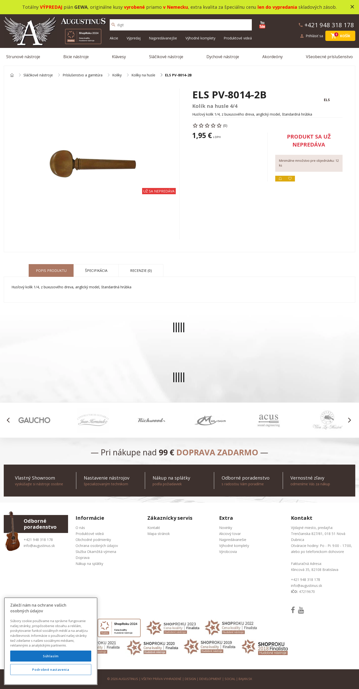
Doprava (83, 557)
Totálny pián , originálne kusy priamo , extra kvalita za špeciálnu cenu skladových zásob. (179, 7)
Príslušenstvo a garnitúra (82, 75)
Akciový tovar (230, 533)
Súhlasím (51, 656)
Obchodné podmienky (93, 539)
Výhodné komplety (200, 38)
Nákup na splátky (89, 563)
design (190, 679)
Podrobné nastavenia (50, 669)
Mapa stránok (158, 533)
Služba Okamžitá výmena (96, 551)
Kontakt (153, 527)
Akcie (114, 38)
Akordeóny (272, 56)
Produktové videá (238, 38)
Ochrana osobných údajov (97, 545)
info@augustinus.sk (39, 545)
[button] (9, 420)
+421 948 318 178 (38, 539)
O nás (80, 527)
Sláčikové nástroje (166, 56)
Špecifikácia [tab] (96, 270)
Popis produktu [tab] (51, 270)
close (352, 7)
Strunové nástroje (23, 56)
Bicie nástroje (76, 56)
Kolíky (117, 75)
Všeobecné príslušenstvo (329, 56)
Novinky (225, 527)
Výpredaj (134, 38)
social (230, 679)
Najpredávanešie (232, 539)
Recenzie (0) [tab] (141, 270)
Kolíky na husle (143, 75)
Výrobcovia (228, 551)
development (210, 679)
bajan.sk (245, 679)
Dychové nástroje (222, 56)
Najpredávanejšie (163, 38)
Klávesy (119, 56)
